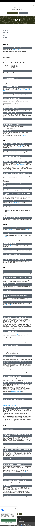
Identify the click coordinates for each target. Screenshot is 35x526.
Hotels (8, 291)
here (7, 373)
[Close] (16, 508)
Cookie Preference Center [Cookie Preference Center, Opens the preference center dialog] (8, 522)
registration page (12, 229)
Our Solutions (3, 0)
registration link (13, 280)
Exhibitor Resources (20, 164)
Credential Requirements (11, 304)
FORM (22, 145)
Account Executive (16, 202)
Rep (4, 35)
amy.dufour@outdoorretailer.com (9, 405)
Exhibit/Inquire (23, 13)
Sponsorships (18, 215)
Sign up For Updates (12, 13)
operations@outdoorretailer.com (9, 170)
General (5, 30)
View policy (25, 135)
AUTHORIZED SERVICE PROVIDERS (17, 524)
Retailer (5, 34)
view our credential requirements (12, 445)
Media (5, 37)
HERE (6, 158)
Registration (7, 39)
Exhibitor (6, 32)
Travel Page (11, 245)
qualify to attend (16, 49)
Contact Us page (20, 146)
